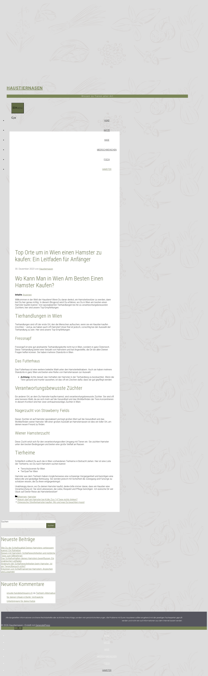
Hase (106, 140)
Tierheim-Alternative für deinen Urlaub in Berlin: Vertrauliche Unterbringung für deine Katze (31, 597)
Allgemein (22, 496)
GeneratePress (42, 625)
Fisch (107, 159)
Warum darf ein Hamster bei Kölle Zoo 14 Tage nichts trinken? (47, 499)
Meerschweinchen (107, 149)
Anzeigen (27, 294)
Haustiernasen (25, 88)
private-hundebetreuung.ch (20, 593)
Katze (107, 130)
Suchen (4, 521)
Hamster (106, 169)
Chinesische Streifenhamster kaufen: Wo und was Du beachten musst (50, 502)
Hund (106, 120)
